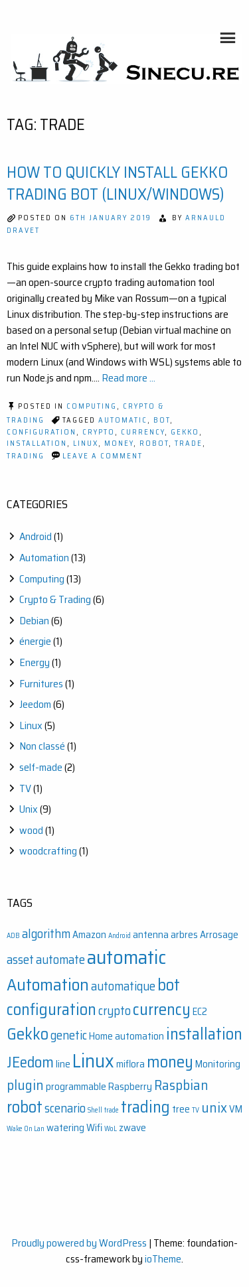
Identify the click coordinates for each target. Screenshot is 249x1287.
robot (154, 443)
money (118, 443)
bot (161, 420)
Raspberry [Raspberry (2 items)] (130, 1087)
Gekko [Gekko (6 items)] (27, 1034)
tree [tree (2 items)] (181, 1109)
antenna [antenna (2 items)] (151, 935)
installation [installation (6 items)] (204, 1034)
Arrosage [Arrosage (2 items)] (219, 935)
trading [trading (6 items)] (145, 1107)
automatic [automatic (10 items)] (126, 957)
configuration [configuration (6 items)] (51, 1009)
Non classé (42, 746)
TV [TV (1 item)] (195, 1110)
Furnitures (41, 683)
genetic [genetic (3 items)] (68, 1035)
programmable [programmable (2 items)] (76, 1087)
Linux (85, 443)
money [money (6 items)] (170, 1062)
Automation (44, 557)
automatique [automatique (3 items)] (123, 986)
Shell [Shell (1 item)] (95, 1110)
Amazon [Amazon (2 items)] (89, 935)
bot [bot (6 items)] (168, 985)
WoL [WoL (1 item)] (110, 1128)
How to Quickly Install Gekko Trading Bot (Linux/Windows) (117, 184)
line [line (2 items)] (63, 1064)
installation (37, 443)
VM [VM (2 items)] (235, 1109)
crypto (98, 432)
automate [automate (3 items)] (60, 959)
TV (25, 788)
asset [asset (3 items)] (20, 959)
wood (31, 830)
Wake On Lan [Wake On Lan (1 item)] (25, 1128)
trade (189, 443)
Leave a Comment (102, 456)
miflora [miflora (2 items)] (130, 1064)
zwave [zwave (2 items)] (132, 1128)
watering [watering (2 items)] (65, 1128)
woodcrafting (48, 851)
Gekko (185, 432)
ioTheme (163, 1259)
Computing (91, 406)
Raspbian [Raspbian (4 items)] (181, 1085)
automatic (122, 420)
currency (143, 432)
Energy (34, 662)
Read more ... (128, 378)
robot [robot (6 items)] (24, 1107)
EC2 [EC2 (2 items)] (200, 1012)
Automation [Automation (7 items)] (48, 984)
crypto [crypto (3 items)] (114, 1010)
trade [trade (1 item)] (111, 1110)
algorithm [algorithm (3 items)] (46, 933)
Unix (28, 809)
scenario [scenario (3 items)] (65, 1108)
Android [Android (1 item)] (119, 935)
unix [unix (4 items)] (214, 1107)
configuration (41, 432)
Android (35, 536)
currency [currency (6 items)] (162, 1009)
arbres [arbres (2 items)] (184, 935)
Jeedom (35, 704)
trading (25, 456)
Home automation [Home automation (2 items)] (126, 1036)
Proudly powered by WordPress (79, 1243)
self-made (40, 767)
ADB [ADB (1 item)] (13, 935)
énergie (35, 641)
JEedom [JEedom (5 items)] (30, 1062)
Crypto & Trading (55, 599)
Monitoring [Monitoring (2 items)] (217, 1064)
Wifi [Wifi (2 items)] (94, 1128)
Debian (34, 620)
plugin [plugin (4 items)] (25, 1085)
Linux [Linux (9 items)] (93, 1060)
